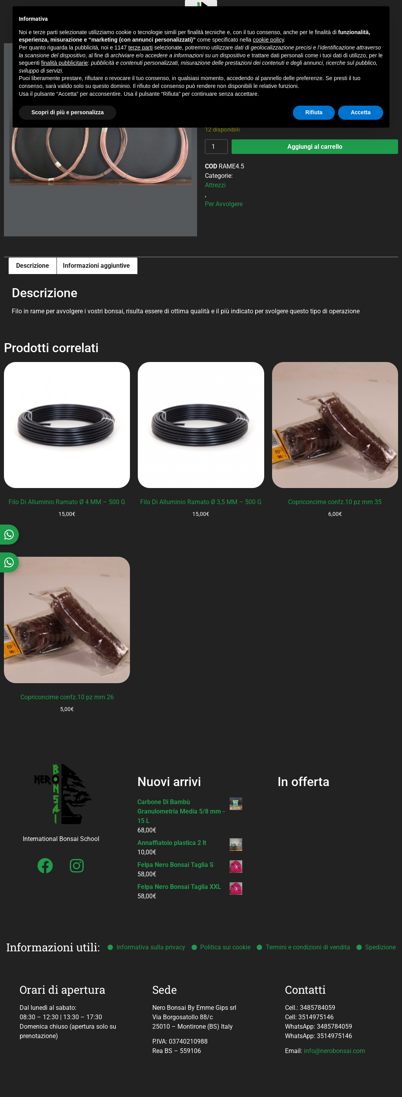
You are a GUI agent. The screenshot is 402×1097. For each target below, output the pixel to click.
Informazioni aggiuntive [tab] (96, 265)
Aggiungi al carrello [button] (67, 534)
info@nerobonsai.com (334, 1051)
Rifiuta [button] (314, 112)
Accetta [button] (361, 112)
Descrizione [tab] (32, 265)
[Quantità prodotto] (216, 146)
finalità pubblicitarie (64, 63)
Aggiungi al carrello (314, 146)
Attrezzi (215, 185)
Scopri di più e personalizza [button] (67, 112)
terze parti (140, 47)
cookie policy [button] (268, 40)
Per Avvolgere (224, 204)
